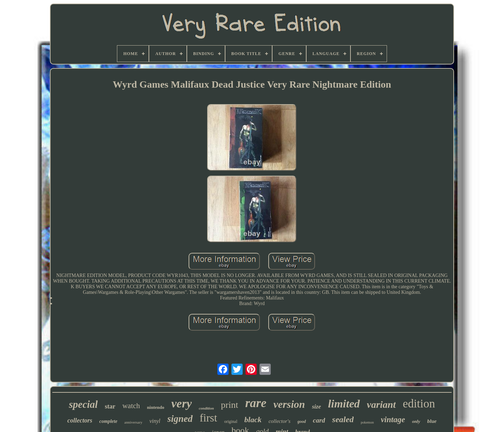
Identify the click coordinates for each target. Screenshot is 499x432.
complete (108, 421)
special (83, 404)
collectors (79, 420)
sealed (343, 419)
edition (419, 403)
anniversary (133, 422)
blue (432, 421)
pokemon (367, 422)
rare (255, 403)
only (416, 421)
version (289, 404)
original (230, 421)
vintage (393, 419)
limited (344, 403)
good (301, 421)
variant (381, 404)
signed (180, 418)
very (181, 403)
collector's (279, 421)
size (316, 406)
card (319, 420)
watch (131, 405)
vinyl (154, 421)
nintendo (155, 407)
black (253, 419)
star (110, 406)
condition (206, 408)
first (208, 418)
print (229, 405)
